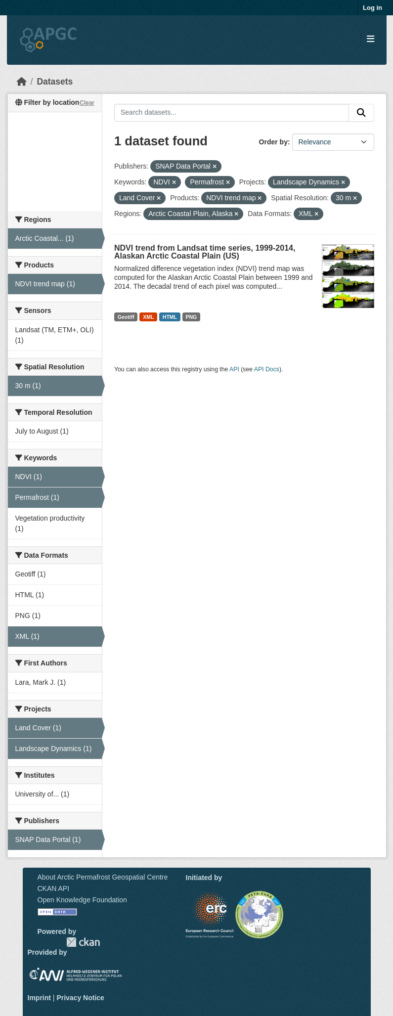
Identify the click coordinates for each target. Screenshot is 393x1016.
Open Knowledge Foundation (82, 900)
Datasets (55, 82)
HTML (170, 317)
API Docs (266, 369)
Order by (273, 142)
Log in (372, 7)
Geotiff (126, 317)
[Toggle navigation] (370, 39)
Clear (87, 102)
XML (148, 317)
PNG (191, 317)
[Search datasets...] (231, 113)
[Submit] (361, 113)
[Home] (22, 82)
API (234, 369)
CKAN (83, 942)
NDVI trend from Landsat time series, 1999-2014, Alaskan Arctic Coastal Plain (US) (204, 252)
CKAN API (54, 888)
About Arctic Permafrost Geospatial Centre (103, 877)
